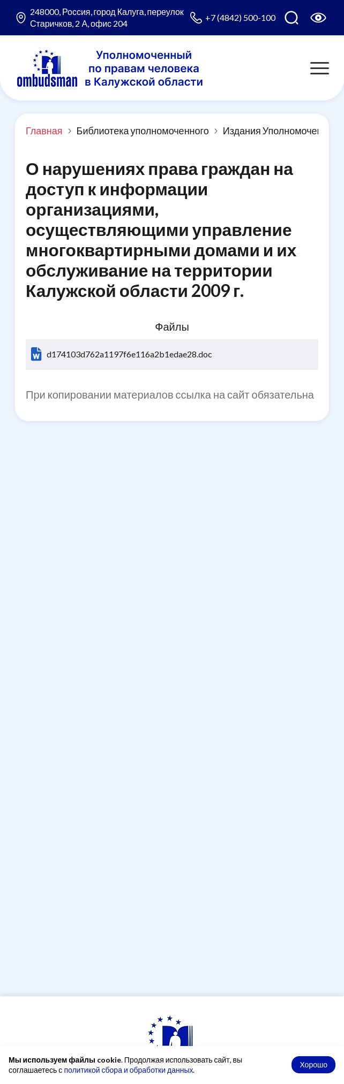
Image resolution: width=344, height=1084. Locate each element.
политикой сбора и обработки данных (128, 1069)
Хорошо (313, 1064)
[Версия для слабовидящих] (318, 17)
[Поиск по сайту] (291, 17)
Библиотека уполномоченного (143, 130)
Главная (44, 130)
